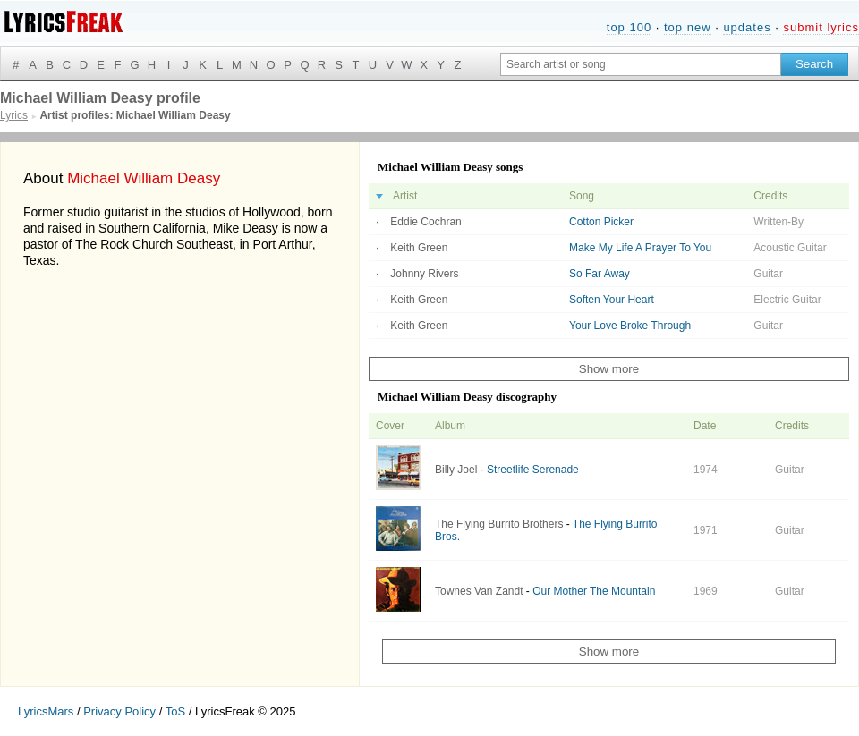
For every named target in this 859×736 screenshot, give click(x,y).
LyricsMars (45, 711)
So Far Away (599, 273)
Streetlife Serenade (533, 469)
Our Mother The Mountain (593, 591)
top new (687, 27)
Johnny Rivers (424, 273)
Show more (609, 369)
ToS (175, 711)
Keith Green (418, 247)
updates (746, 27)
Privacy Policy (119, 711)
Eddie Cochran (425, 222)
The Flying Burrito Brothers (499, 524)
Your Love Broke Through (630, 325)
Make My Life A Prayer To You (640, 247)
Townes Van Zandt (479, 591)
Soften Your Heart (611, 299)
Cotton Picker (601, 222)
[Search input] (640, 64)
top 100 (629, 27)
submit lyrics (821, 27)
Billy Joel (456, 469)
